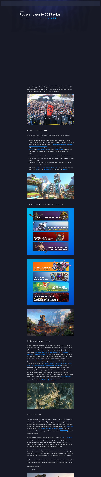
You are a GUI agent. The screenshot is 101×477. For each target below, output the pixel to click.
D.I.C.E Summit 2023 (66, 315)
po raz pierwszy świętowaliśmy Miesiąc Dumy (46, 106)
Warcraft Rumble (64, 369)
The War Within (69, 365)
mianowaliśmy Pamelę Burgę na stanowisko (45, 291)
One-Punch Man (48, 108)
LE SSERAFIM (65, 108)
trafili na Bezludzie (59, 88)
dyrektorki (57, 291)
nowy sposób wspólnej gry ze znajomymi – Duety (50, 367)
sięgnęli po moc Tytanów (42, 88)
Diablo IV (47, 302)
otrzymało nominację (54, 302)
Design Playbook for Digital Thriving (47, 319)
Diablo (36, 108)
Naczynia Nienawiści (67, 376)
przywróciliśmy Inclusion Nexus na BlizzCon (44, 299)
